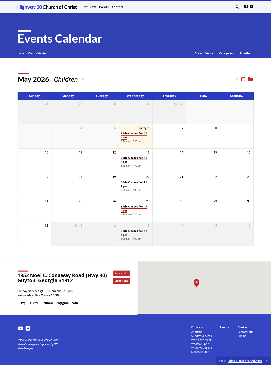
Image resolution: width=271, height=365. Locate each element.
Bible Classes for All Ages (134, 135)
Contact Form (245, 332)
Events (104, 7)
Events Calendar (37, 53)
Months (247, 53)
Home (21, 53)
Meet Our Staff (200, 352)
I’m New (90, 7)
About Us (196, 332)
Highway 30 (47, 7)
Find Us (242, 336)
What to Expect (200, 344)
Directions (122, 281)
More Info (123, 273)
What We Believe (201, 347)
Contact (117, 7)
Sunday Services (201, 336)
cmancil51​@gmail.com (61, 303)
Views (211, 53)
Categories (228, 53)
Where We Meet (201, 340)
